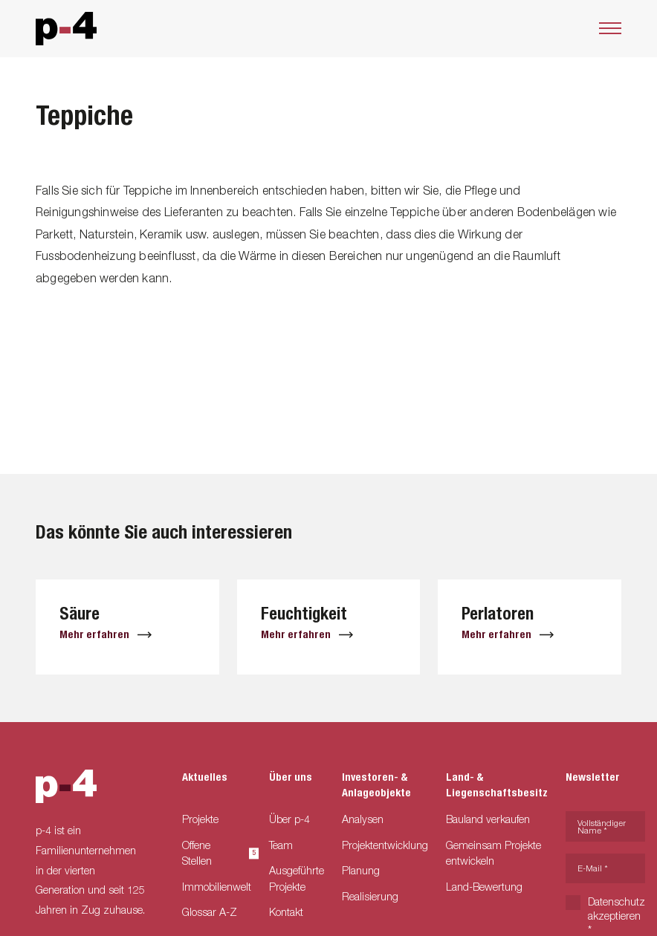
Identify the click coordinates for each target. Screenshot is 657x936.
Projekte (200, 819)
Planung (361, 870)
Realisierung (370, 896)
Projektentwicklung (385, 845)
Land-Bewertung (484, 886)
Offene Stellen (216, 853)
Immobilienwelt (216, 886)
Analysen (362, 819)
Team (281, 845)
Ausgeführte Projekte (296, 878)
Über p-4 (289, 819)
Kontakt (286, 912)
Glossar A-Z (209, 912)
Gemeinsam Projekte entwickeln (493, 853)
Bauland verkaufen (488, 819)
